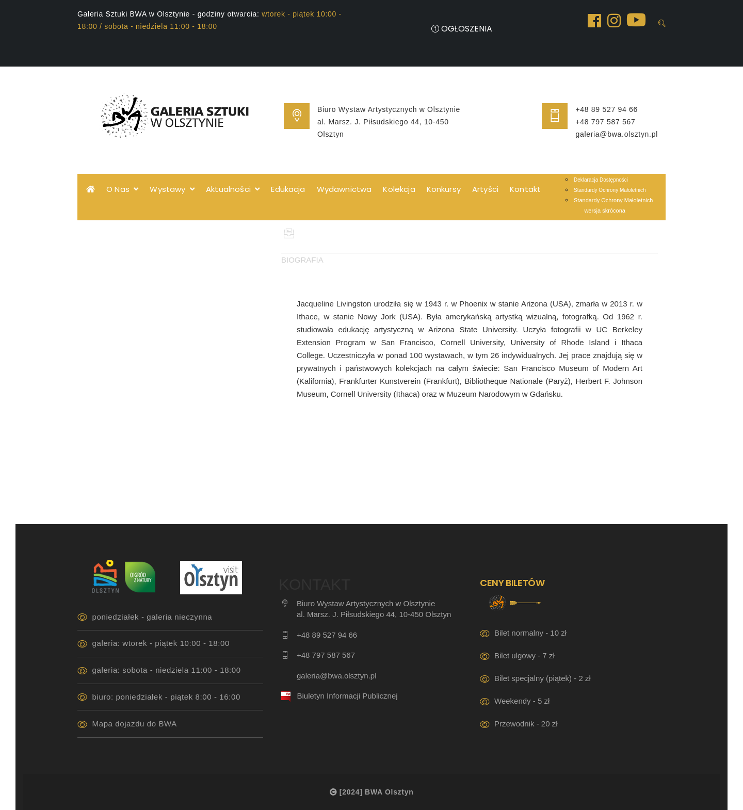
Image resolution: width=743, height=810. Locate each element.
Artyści (485, 189)
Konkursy (444, 189)
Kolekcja (399, 189)
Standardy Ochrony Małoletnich (610, 190)
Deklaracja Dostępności (601, 180)
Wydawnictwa (344, 189)
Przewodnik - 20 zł (526, 723)
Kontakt (525, 189)
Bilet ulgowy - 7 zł (524, 655)
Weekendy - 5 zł (522, 700)
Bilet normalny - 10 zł (530, 632)
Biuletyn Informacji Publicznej (347, 695)
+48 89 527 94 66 (606, 109)
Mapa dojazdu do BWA (134, 723)
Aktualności (233, 189)
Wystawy (172, 189)
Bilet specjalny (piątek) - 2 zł (542, 678)
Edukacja (288, 189)
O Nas (122, 189)
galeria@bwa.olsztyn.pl (616, 134)
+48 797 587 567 (605, 122)
